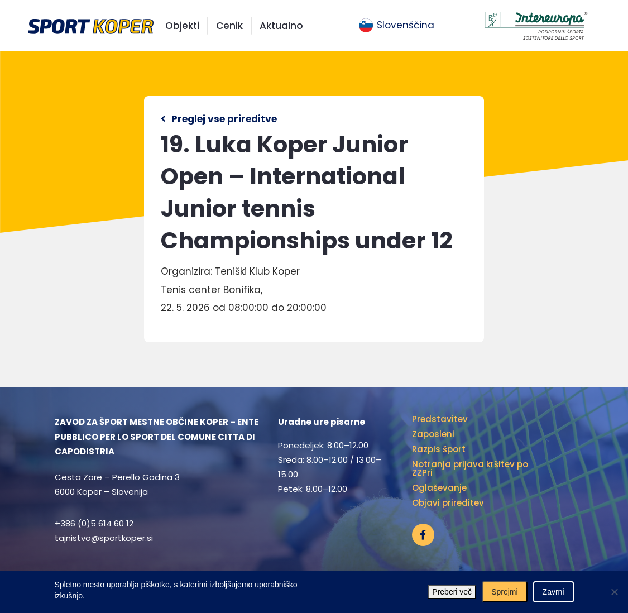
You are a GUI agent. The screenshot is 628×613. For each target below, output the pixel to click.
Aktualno (281, 25)
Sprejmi (504, 591)
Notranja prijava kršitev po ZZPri (470, 468)
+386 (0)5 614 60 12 (94, 523)
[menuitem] (396, 26)
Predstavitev (440, 419)
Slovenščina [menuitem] (405, 25)
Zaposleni (433, 434)
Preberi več (452, 591)
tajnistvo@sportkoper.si (104, 538)
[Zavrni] (614, 591)
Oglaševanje (439, 488)
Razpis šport (439, 449)
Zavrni (553, 591)
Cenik (229, 25)
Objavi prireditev (448, 503)
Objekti (182, 25)
